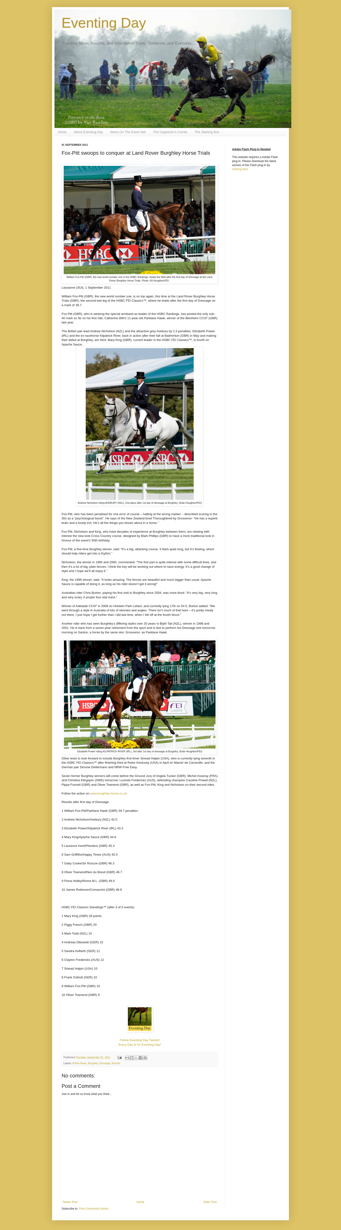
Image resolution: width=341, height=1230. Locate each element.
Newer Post (70, 1202)
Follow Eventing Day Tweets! (140, 1040)
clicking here (240, 169)
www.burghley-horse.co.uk (108, 793)
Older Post (210, 1202)
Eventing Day (104, 23)
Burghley (93, 1063)
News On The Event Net (128, 132)
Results (116, 1063)
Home (62, 132)
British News (79, 1063)
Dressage (104, 1063)
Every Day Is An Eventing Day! (139, 1044)
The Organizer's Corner (170, 132)
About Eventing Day (88, 132)
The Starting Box (207, 132)
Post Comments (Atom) (93, 1208)
